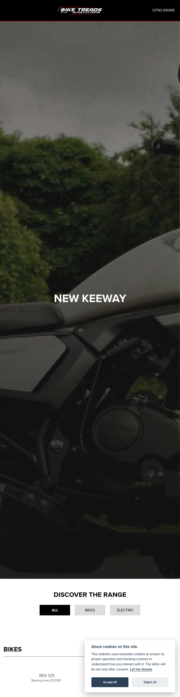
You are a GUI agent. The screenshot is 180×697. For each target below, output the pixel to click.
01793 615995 (163, 10)
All (55, 610)
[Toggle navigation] (5, 10)
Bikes (90, 610)
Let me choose (141, 669)
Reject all (150, 682)
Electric (125, 610)
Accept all (110, 682)
